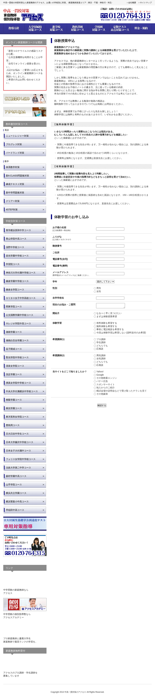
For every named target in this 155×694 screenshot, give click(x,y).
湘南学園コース (14, 332)
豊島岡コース (13, 425)
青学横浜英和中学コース (18, 230)
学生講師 (101, 343)
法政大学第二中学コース (18, 467)
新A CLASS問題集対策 (17, 175)
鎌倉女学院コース (15, 289)
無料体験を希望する (106, 327)
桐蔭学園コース (14, 399)
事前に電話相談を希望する (110, 330)
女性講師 (101, 359)
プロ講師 (101, 340)
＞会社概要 (131, 2)
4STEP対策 (12, 209)
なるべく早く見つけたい (109, 314)
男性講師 (101, 356)
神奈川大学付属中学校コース (21, 272)
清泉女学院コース (15, 366)
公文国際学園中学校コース (19, 315)
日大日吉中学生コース (17, 433)
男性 (98, 288)
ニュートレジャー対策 (17, 135)
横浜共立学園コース (16, 493)
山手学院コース (14, 484)
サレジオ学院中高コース (18, 323)
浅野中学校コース (15, 247)
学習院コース (13, 264)
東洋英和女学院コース (17, 416)
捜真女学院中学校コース (18, 382)
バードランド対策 (15, 152)
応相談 (99, 349)
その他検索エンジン (106, 379)
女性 (98, 291)
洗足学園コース (14, 374)
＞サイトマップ (145, 2)
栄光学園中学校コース (17, 255)
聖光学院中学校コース (17, 357)
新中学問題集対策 (15, 192)
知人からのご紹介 (105, 388)
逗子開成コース (14, 349)
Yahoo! (99, 372)
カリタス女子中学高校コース (21, 298)
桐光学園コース (14, 408)
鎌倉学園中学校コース (17, 281)
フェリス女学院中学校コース (21, 459)
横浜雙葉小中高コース (17, 501)
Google (100, 375)
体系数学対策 (13, 167)
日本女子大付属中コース (18, 450)
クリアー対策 (13, 201)
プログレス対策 (14, 144)
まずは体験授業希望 (106, 317)
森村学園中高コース (16, 476)
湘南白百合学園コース (17, 340)
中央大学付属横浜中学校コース (22, 391)
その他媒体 (102, 395)
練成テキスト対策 (15, 184)
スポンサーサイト (105, 385)
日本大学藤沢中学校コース (19, 442)
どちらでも (102, 346)
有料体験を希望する (106, 324)
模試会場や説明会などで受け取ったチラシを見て (121, 391)
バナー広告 (102, 382)
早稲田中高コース (15, 510)
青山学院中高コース (16, 238)
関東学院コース (14, 306)
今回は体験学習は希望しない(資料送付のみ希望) (121, 333)
